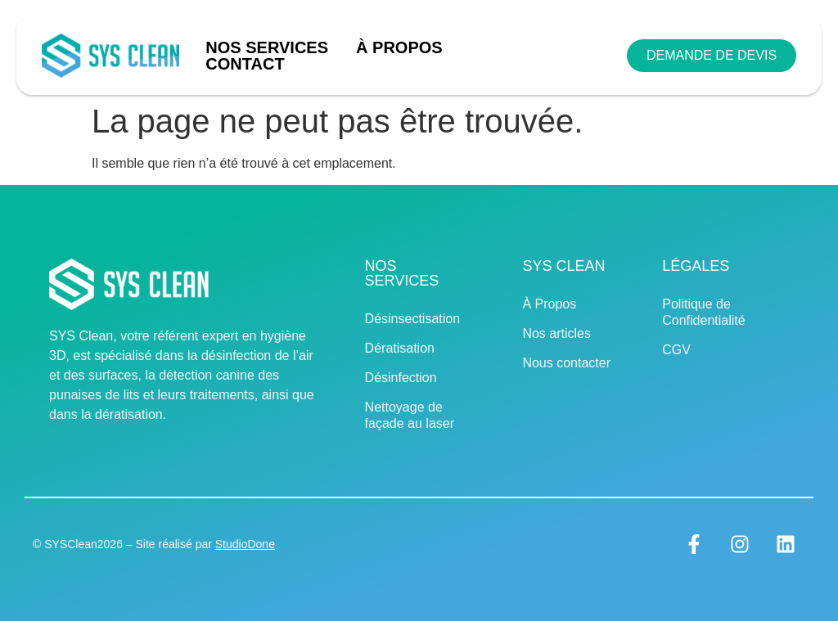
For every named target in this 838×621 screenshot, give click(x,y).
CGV (676, 350)
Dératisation (400, 348)
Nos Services (270, 47)
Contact (244, 64)
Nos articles (556, 333)
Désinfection (401, 378)
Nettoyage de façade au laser (409, 415)
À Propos (399, 47)
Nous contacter (566, 363)
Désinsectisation (413, 319)
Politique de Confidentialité (703, 312)
